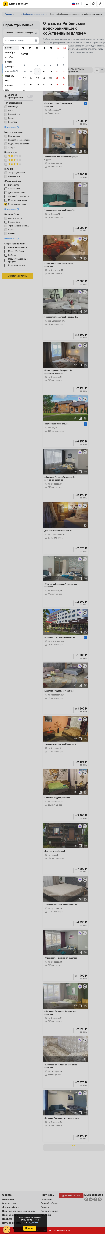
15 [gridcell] (57, 71)
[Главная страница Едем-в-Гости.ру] (15, 3)
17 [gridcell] (24, 78)
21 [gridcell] (50, 78)
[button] (87, 4)
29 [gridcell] (57, 84)
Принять (29, 1228)
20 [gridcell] (44, 78)
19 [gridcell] (37, 78)
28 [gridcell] (50, 84)
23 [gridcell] (64, 78)
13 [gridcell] (44, 71)
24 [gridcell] (24, 84)
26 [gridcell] (37, 84)
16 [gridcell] (64, 71)
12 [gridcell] (37, 71)
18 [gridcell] (31, 78)
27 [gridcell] (44, 84)
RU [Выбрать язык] (75, 3)
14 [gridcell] (50, 71)
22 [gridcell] (57, 78)
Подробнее (33, 1222)
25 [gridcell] (31, 84)
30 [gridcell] (64, 84)
